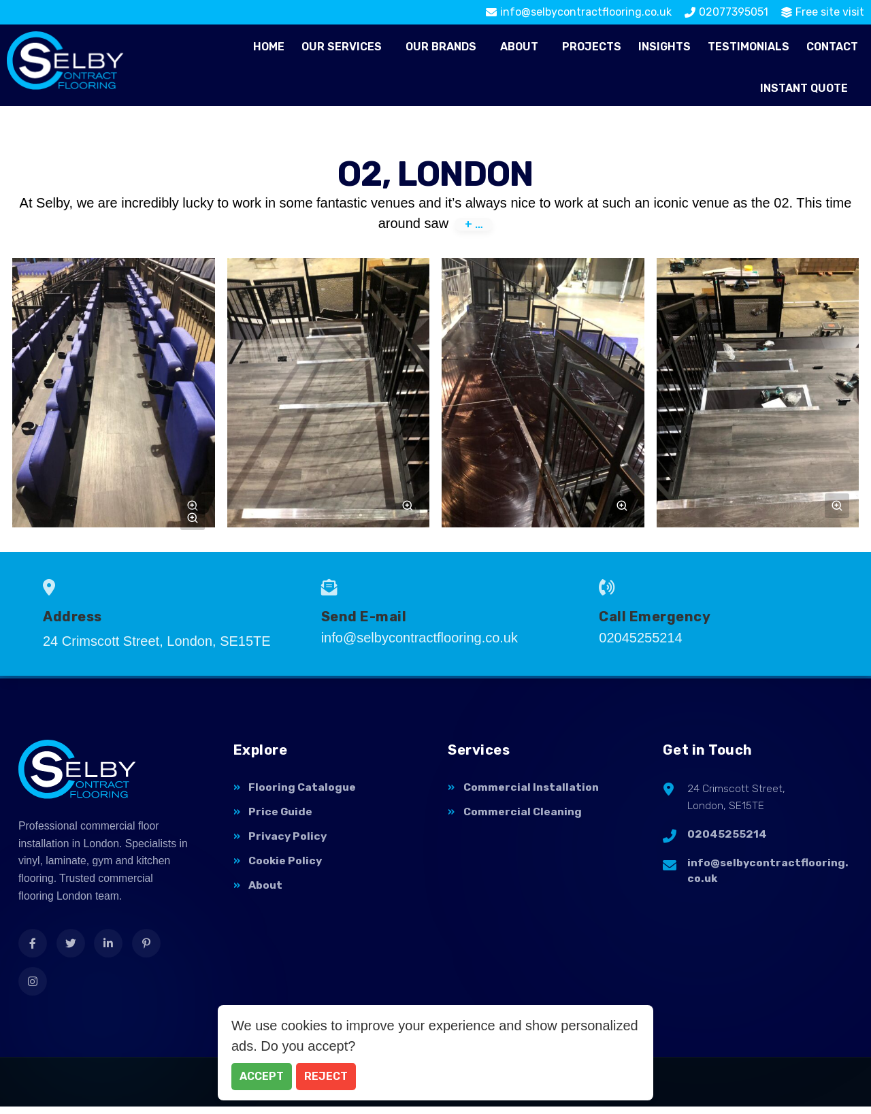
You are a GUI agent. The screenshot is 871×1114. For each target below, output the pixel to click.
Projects (591, 46)
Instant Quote (804, 88)
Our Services (341, 46)
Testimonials (748, 46)
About (519, 46)
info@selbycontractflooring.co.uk (768, 874)
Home (268, 46)
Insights (664, 46)
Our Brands (441, 46)
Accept (262, 1076)
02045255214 (727, 837)
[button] (345, 47)
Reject (326, 1076)
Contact (832, 46)
